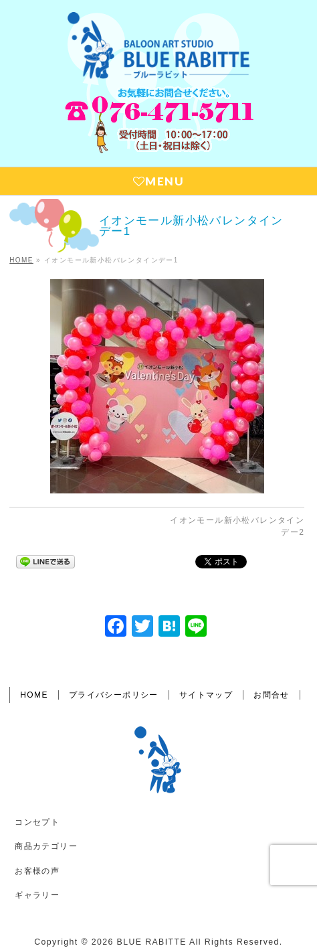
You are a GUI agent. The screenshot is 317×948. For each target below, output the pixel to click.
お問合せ (271, 695)
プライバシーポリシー (113, 695)
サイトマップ (206, 695)
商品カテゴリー (46, 846)
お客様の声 (37, 871)
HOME (34, 695)
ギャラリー (37, 895)
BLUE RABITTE (152, 942)
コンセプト (37, 822)
